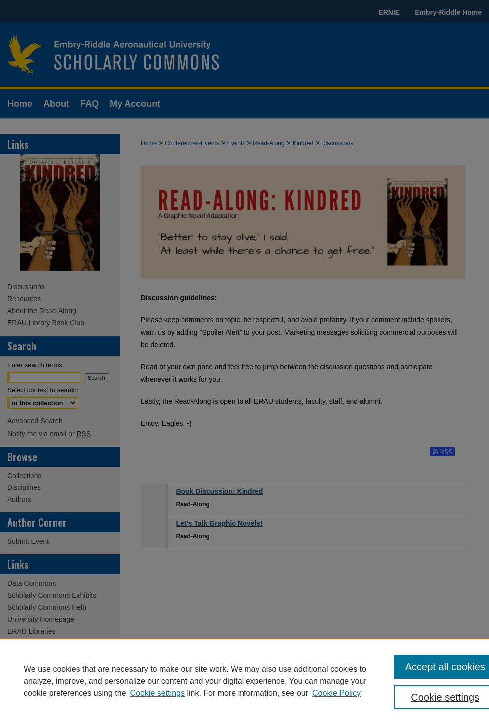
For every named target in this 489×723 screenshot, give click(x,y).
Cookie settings (157, 693)
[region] (244, 680)
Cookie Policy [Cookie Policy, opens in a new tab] (336, 693)
